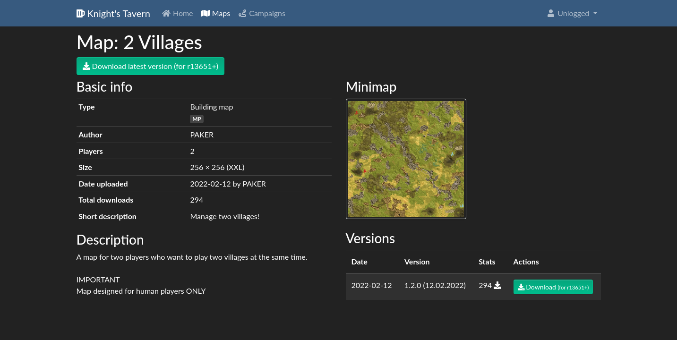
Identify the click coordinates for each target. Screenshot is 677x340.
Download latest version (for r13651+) (151, 65)
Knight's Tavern (113, 13)
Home (177, 12)
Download (553, 287)
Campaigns (261, 12)
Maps (216, 12)
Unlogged (568, 12)
